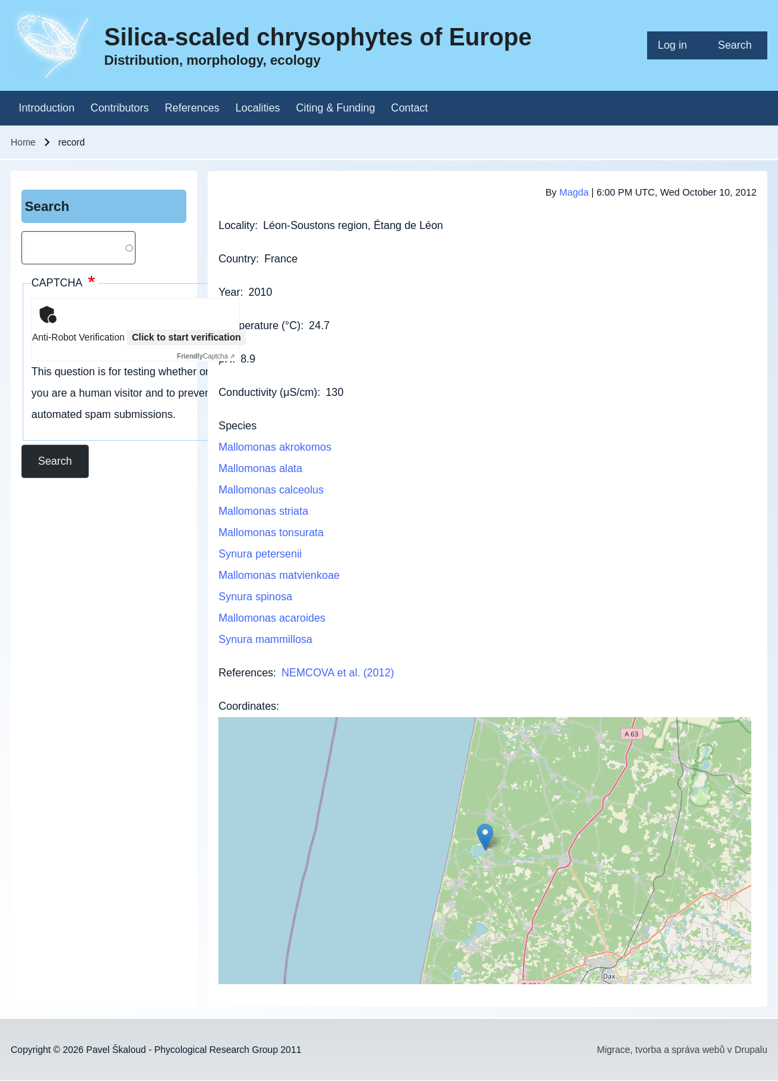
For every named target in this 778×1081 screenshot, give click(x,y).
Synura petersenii (260, 554)
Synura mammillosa (265, 639)
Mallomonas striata (263, 511)
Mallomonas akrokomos (274, 447)
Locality (236, 225)
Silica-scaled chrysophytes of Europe (318, 37)
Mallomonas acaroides (271, 618)
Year (229, 292)
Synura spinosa (255, 596)
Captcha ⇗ (206, 356)
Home (23, 142)
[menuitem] (677, 45)
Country (237, 258)
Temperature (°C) (259, 325)
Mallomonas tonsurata (270, 532)
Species (237, 425)
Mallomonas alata (260, 468)
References (245, 672)
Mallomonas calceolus (270, 489)
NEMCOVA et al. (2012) (338, 672)
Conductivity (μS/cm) (267, 392)
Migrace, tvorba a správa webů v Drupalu (682, 1049)
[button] (485, 837)
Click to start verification (186, 337)
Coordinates (247, 706)
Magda (574, 192)
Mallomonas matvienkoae (278, 575)
